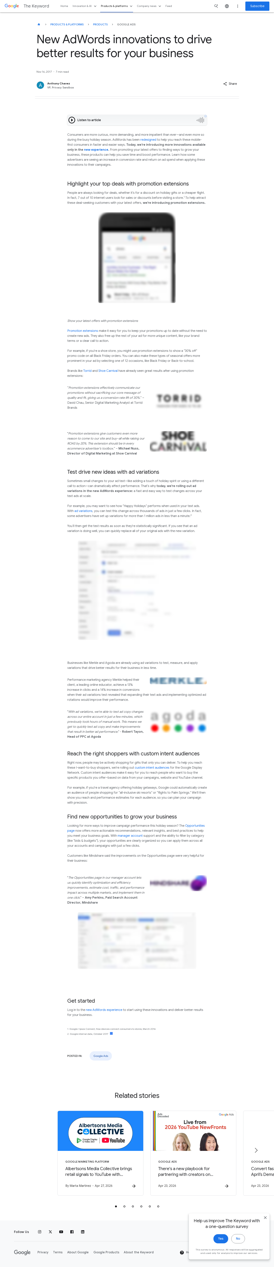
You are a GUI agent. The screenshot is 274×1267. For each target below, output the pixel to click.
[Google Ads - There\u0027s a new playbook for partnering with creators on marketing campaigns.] (187, 1153)
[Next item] (255, 1150)
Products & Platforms (67, 24)
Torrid (87, 371)
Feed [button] (169, 6)
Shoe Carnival (108, 371)
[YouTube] (61, 1232)
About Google (78, 1252)
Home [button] (64, 6)
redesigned (148, 140)
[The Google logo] (22, 1252)
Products (100, 24)
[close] (262, 1259)
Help (186, 1252)
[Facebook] (72, 1232)
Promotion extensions (82, 331)
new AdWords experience (104, 1010)
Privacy (43, 1252)
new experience (96, 150)
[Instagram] (39, 1232)
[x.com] (50, 1232)
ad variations (83, 511)
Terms (57, 1252)
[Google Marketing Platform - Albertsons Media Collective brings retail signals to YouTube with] (86, 1153)
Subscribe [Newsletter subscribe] (257, 6)
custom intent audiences (152, 768)
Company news (149, 6)
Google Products (106, 1252)
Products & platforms (117, 6)
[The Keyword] (38, 24)
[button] (230, 84)
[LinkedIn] (82, 1232)
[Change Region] (229, 1252)
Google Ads (100, 1056)
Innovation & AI (85, 6)
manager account (130, 836)
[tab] (116, 1206)
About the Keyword (139, 1252)
